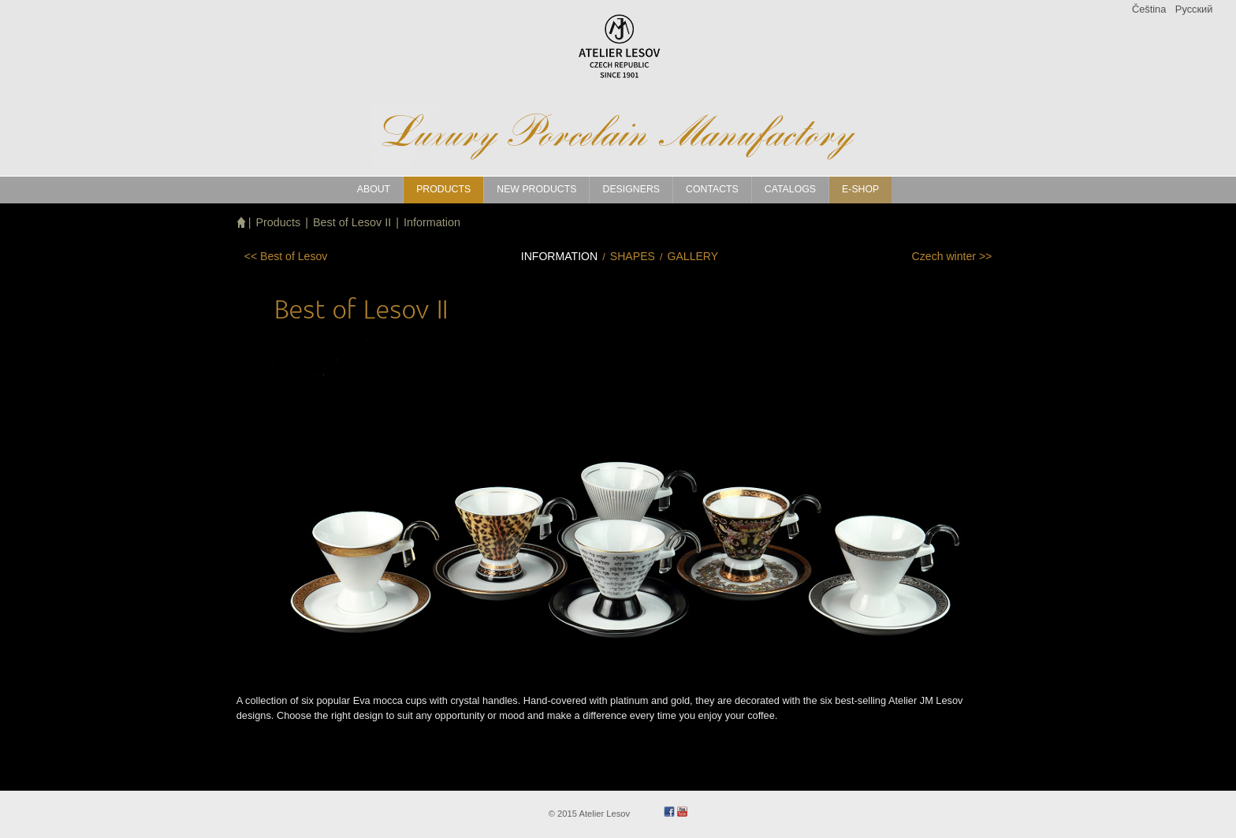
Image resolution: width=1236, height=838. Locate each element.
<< (286, 256)
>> (952, 256)
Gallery (692, 256)
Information (432, 222)
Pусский (1193, 9)
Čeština (1149, 9)
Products (277, 222)
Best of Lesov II (352, 222)
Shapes (632, 256)
